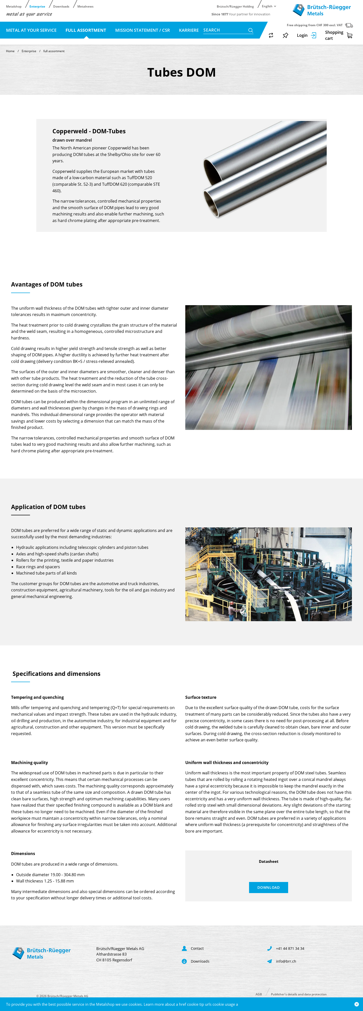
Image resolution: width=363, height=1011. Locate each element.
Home (10, 51)
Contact (16, 40)
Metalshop (13, 6)
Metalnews (85, 6)
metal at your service (31, 30)
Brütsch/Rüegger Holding (235, 6)
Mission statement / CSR (142, 30)
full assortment (86, 30)
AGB (259, 994)
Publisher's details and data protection (299, 994)
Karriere (188, 30)
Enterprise (37, 6)
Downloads (61, 6)
